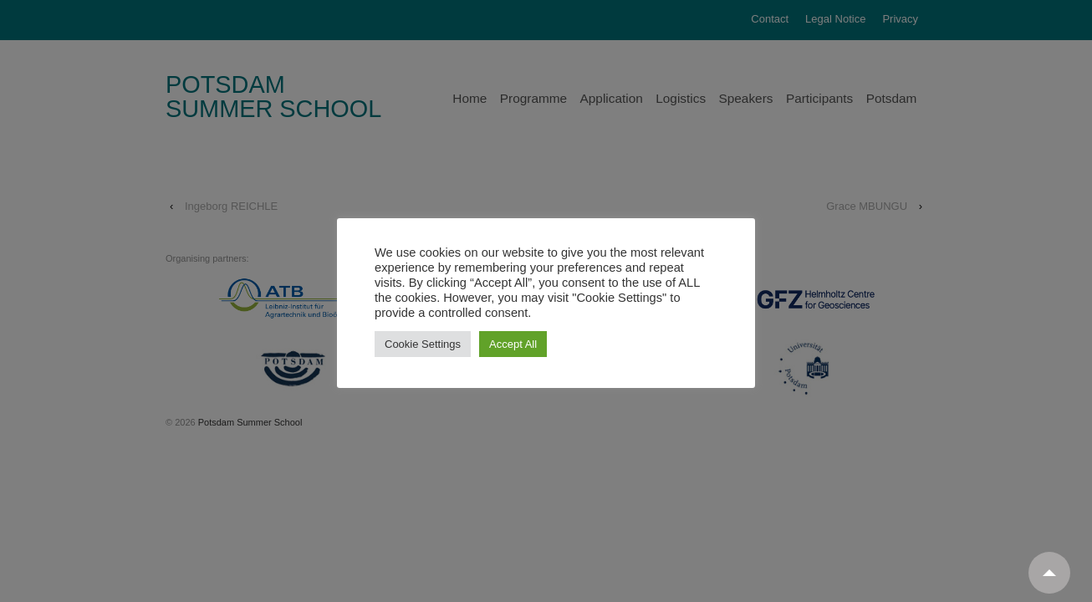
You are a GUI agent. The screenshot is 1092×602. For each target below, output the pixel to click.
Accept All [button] (513, 344)
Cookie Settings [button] (423, 344)
